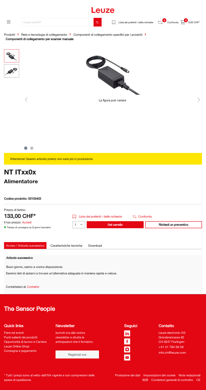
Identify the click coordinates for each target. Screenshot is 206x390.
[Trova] (98, 22)
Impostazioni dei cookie (159, 375)
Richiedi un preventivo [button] (173, 224)
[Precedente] (26, 99)
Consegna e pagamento (20, 350)
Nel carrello (115, 224)
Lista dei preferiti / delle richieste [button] (97, 216)
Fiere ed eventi (14, 332)
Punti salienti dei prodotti (20, 337)
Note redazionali (189, 375)
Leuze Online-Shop (16, 346)
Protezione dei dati (127, 375)
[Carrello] (190, 22)
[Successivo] (199, 99)
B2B (145, 380)
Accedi (26, 222)
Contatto (33, 286)
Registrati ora (77, 354)
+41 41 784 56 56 (171, 347)
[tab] (25, 245)
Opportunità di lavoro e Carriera (25, 341)
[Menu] (8, 21)
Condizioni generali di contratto (172, 380)
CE (198, 380)
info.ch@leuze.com (172, 352)
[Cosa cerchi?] (57, 22)
